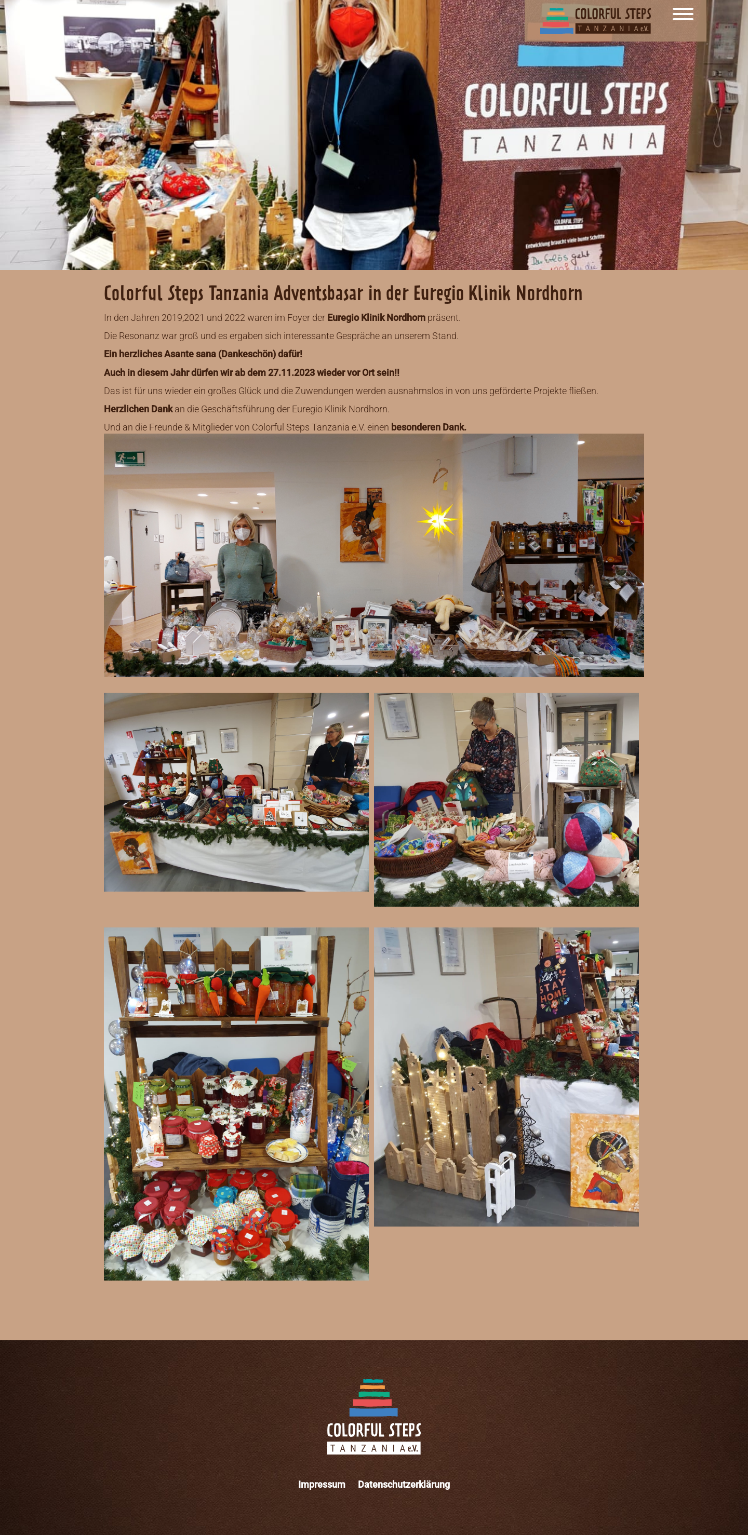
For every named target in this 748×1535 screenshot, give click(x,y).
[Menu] (683, 21)
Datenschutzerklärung (404, 1484)
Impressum (321, 1484)
